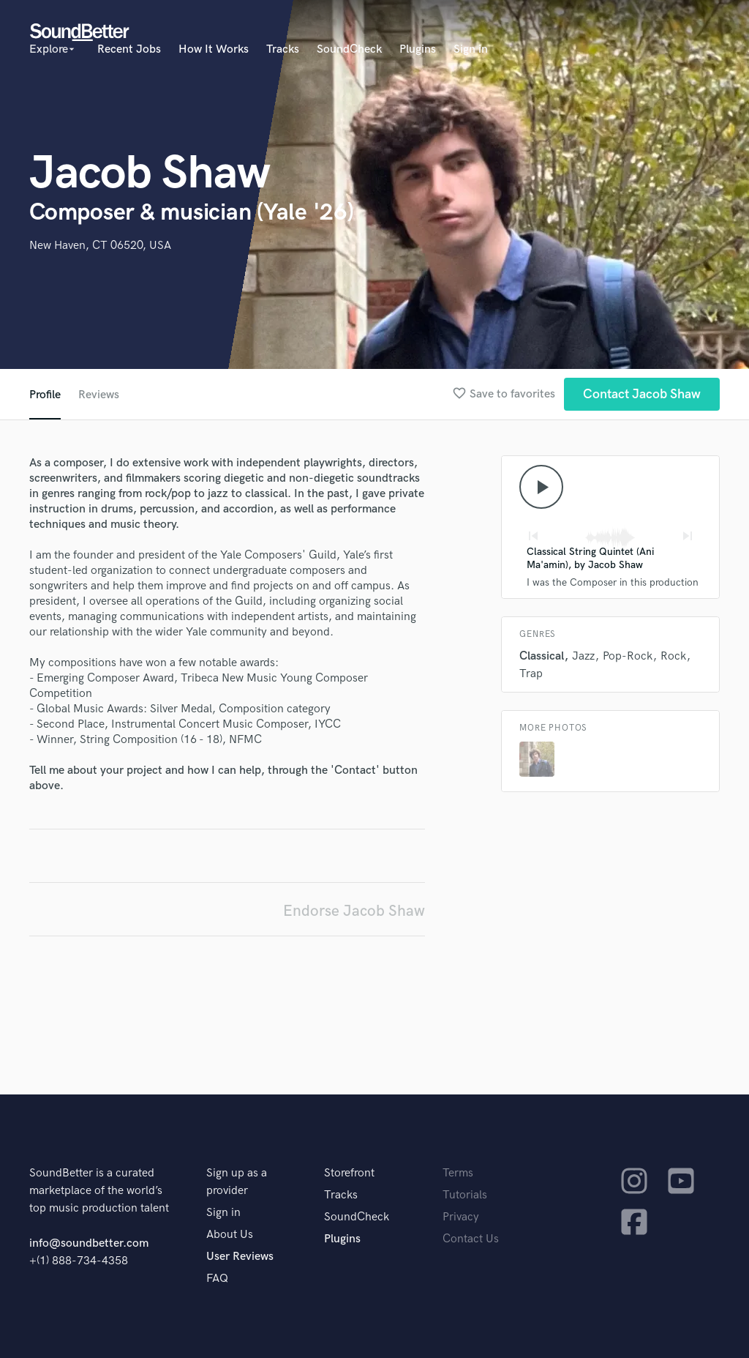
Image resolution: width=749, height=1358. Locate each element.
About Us (229, 1235)
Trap (531, 674)
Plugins (417, 49)
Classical (541, 656)
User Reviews (240, 1257)
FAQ (217, 1279)
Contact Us (471, 1239)
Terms (458, 1173)
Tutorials (465, 1195)
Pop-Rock (627, 656)
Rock (673, 656)
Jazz (583, 656)
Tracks (282, 49)
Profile (45, 395)
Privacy (461, 1217)
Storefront (349, 1173)
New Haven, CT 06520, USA (100, 246)
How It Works (213, 49)
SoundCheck (349, 49)
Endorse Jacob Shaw (354, 911)
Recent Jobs (129, 49)
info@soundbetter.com (88, 1243)
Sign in (470, 49)
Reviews (98, 395)
